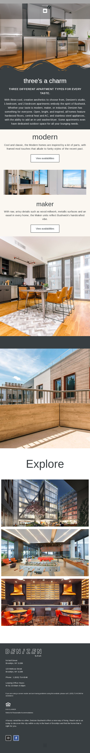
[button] (45, 11)
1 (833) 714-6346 (20, 677)
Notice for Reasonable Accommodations (19, 713)
